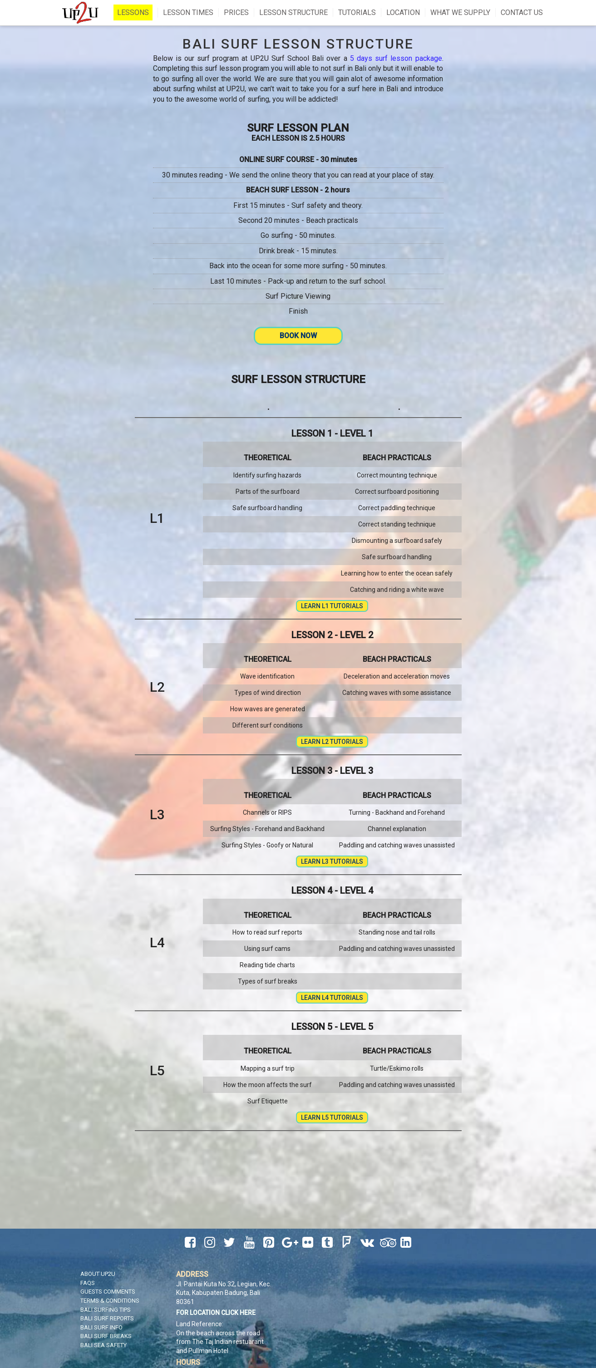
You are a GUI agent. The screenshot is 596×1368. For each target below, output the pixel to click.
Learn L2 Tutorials (332, 741)
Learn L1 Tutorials (332, 606)
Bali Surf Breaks (106, 1336)
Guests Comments (107, 1291)
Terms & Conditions (109, 1300)
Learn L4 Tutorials (332, 997)
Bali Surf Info (101, 1327)
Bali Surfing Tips (105, 1309)
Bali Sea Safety (103, 1345)
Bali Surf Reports (107, 1318)
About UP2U (97, 1273)
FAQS (87, 1282)
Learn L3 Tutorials (332, 861)
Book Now (298, 335)
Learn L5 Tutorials (332, 1117)
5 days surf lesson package (396, 58)
